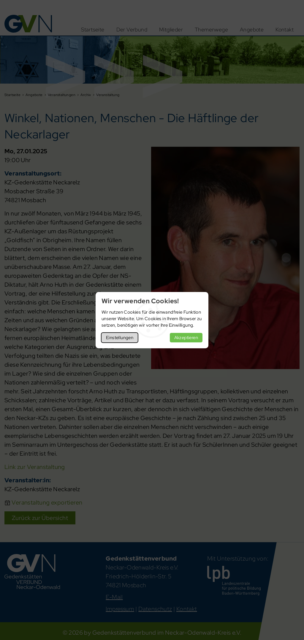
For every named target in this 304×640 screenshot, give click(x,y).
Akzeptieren (186, 338)
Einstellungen (119, 338)
